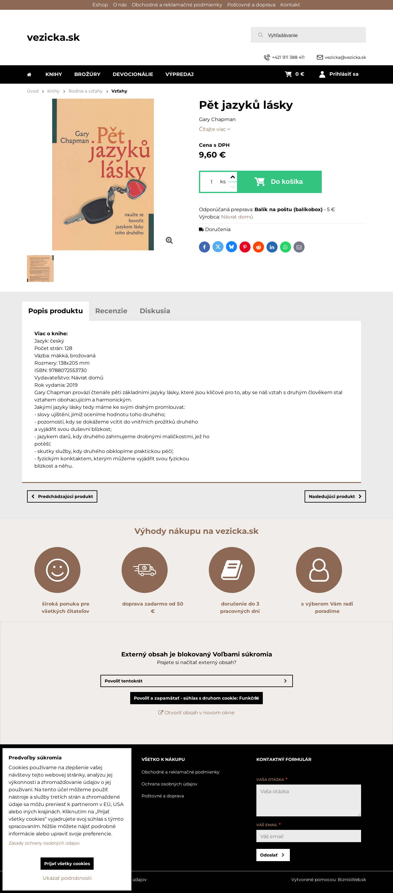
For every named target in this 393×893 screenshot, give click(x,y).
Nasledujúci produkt (335, 496)
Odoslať (269, 855)
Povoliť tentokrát (123, 681)
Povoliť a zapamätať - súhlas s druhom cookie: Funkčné (196, 698)
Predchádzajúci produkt (62, 496)
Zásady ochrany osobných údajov (44, 843)
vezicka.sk (53, 37)
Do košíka (287, 181)
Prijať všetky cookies (67, 863)
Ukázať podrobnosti (67, 878)
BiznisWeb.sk (352, 879)
